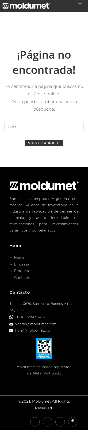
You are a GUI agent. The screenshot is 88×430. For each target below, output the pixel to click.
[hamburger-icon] (80, 4)
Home (19, 257)
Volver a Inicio (44, 143)
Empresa (21, 264)
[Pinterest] (72, 421)
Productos (23, 271)
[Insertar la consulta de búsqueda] (44, 126)
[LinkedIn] (47, 421)
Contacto (22, 278)
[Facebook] (35, 421)
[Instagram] (60, 421)
